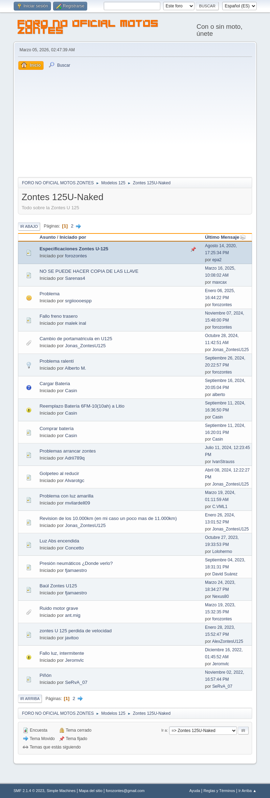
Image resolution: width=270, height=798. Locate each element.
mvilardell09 (77, 503)
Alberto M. (75, 368)
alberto (218, 394)
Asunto (47, 237)
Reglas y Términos (219, 791)
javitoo (72, 637)
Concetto (74, 547)
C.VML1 (219, 506)
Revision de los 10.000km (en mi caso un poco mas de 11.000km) (107, 518)
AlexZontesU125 (227, 641)
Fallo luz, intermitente (61, 653)
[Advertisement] (135, 122)
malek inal (75, 323)
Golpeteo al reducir (59, 473)
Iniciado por (72, 237)
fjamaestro (76, 570)
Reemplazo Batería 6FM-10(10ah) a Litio (81, 406)
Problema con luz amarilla (66, 496)
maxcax (219, 282)
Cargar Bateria (54, 383)
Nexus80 (220, 596)
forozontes (76, 255)
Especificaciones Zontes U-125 (73, 248)
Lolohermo (222, 551)
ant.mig (73, 615)
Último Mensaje (225, 237)
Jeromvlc (74, 660)
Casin (71, 390)
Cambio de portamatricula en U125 (75, 338)
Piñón (45, 675)
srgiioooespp (78, 300)
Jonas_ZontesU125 (85, 345)
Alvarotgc (74, 480)
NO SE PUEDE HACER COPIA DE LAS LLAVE (88, 271)
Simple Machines (61, 791)
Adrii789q (74, 458)
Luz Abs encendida (59, 540)
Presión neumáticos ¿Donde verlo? (75, 563)
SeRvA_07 (76, 682)
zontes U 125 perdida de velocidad (75, 630)
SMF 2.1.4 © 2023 (28, 791)
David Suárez (225, 574)
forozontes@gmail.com (125, 791)
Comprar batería (56, 428)
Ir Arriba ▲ (247, 791)
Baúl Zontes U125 (58, 585)
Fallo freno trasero (58, 316)
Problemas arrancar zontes (67, 451)
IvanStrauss (223, 461)
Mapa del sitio (91, 791)
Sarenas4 (75, 278)
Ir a (164, 730)
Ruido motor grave (58, 608)
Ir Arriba (29, 699)
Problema (49, 293)
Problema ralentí (56, 361)
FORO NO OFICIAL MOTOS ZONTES (88, 28)
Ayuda (194, 791)
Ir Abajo (29, 226)
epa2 (217, 259)
